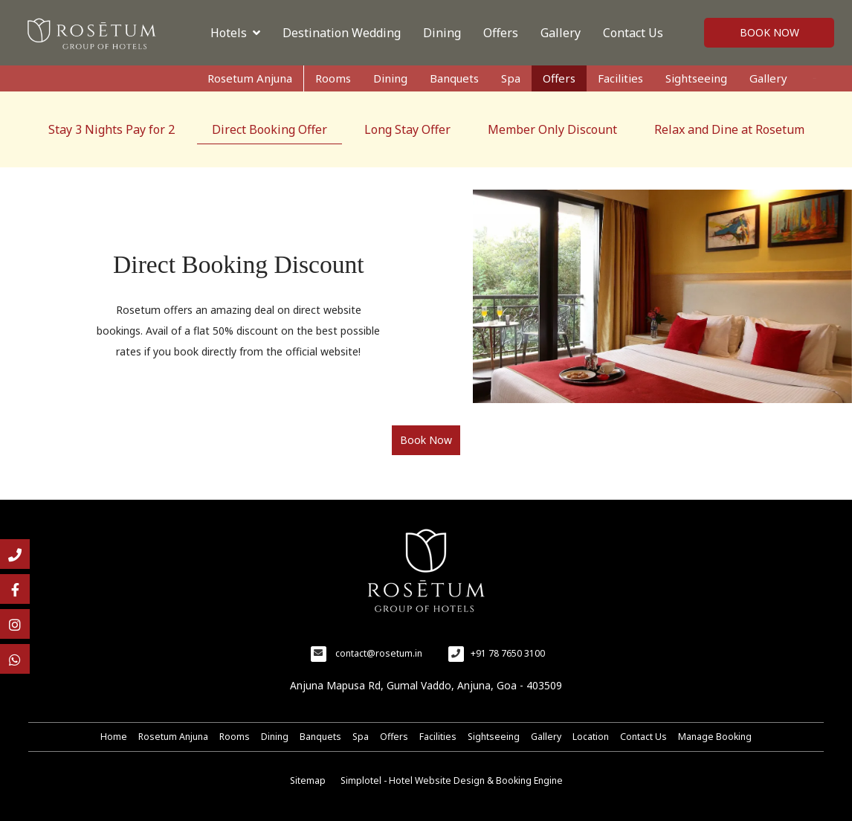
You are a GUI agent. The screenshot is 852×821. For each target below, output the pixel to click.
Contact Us (633, 33)
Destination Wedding (342, 33)
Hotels (235, 32)
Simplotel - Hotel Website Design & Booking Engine (452, 780)
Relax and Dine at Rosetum (729, 129)
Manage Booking (715, 736)
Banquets (454, 78)
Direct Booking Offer (269, 129)
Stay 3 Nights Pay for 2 (111, 129)
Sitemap (308, 780)
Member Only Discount (552, 129)
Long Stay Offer (407, 129)
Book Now (769, 32)
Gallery (560, 33)
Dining (442, 33)
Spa (510, 78)
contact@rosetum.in (378, 653)
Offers (500, 33)
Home (113, 736)
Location (590, 736)
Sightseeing (696, 78)
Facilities (620, 78)
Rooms (333, 78)
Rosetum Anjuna (249, 78)
